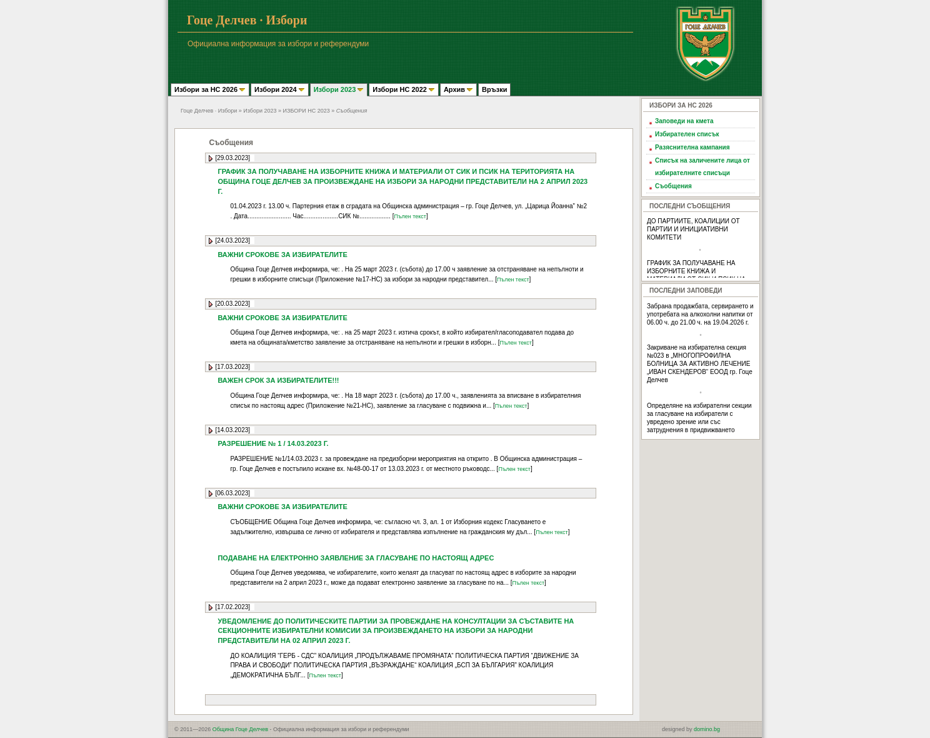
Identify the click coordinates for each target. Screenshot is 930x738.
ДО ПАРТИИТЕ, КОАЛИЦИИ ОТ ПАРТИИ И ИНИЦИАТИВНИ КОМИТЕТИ (693, 229)
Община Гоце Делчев (240, 729)
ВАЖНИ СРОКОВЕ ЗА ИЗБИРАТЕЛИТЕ (283, 254)
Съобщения (673, 186)
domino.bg (707, 729)
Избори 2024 (279, 89)
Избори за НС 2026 (210, 89)
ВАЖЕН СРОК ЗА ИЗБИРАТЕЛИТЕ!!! (278, 380)
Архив (458, 89)
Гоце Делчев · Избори (209, 111)
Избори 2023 (339, 89)
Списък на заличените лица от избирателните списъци (702, 166)
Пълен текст (410, 216)
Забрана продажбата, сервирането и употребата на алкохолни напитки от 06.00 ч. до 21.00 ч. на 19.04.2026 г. (700, 314)
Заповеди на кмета (684, 121)
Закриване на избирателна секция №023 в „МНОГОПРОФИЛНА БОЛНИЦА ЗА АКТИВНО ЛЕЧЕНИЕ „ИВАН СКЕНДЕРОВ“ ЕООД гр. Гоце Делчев (699, 363)
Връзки (494, 89)
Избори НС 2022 (403, 89)
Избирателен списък (687, 134)
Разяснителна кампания (692, 147)
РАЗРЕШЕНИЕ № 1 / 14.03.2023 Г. (273, 443)
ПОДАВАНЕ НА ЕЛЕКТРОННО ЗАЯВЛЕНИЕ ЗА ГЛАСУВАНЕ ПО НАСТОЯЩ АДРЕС (356, 558)
